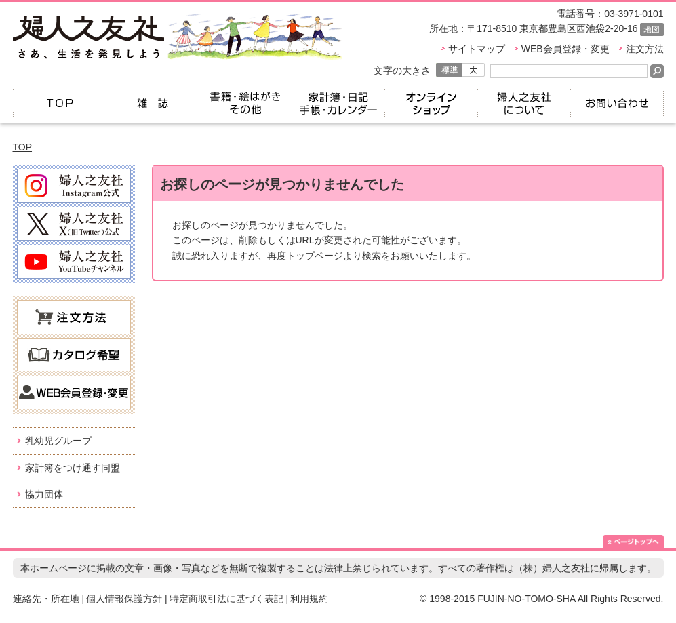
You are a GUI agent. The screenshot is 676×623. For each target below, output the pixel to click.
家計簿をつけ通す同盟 (72, 467)
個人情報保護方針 (124, 598)
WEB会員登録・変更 (565, 48)
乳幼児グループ (58, 440)
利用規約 (309, 598)
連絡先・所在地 (46, 598)
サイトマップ (476, 48)
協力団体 (44, 494)
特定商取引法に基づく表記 (226, 598)
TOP (23, 147)
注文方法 (645, 48)
